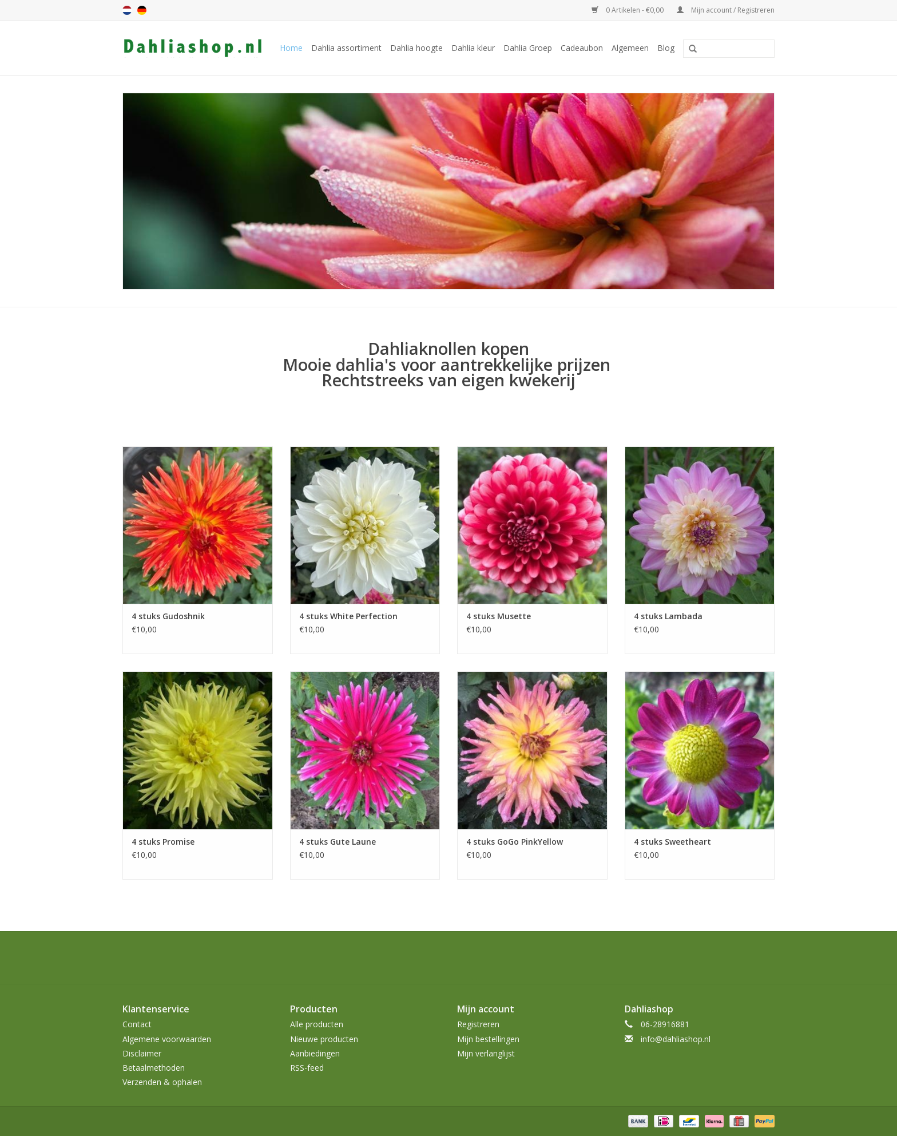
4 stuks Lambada (668, 616)
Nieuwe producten (324, 1039)
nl (127, 10)
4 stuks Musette (498, 616)
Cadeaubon (582, 47)
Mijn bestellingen (488, 1039)
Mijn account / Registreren (726, 10)
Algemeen (630, 47)
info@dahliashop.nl (676, 1039)
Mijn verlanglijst (486, 1053)
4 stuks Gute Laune (337, 841)
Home (291, 47)
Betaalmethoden (153, 1067)
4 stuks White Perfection (348, 616)
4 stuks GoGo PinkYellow (514, 841)
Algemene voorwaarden (166, 1039)
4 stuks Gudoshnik (168, 616)
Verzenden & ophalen (162, 1081)
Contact (137, 1024)
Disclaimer (141, 1053)
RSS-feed (307, 1067)
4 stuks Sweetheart (672, 841)
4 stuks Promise (163, 841)
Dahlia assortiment (346, 47)
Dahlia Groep (527, 47)
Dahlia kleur (473, 47)
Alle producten (316, 1024)
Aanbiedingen (315, 1053)
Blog (665, 47)
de (141, 10)
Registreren (478, 1024)
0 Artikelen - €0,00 (628, 10)
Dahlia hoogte (416, 47)
